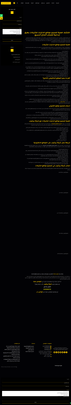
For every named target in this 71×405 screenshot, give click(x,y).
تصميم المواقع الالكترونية (15, 54)
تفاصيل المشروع (66, 396)
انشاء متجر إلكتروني (12, 32)
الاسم (20, 17)
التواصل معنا (37, 281)
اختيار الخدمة (12, 30)
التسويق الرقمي (17, 59)
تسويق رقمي (12, 33)
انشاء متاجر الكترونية (16, 57)
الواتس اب (39, 292)
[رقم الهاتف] (12, 26)
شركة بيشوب (62, 101)
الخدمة (20, 28)
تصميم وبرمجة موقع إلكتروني (12, 31)
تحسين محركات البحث (16, 62)
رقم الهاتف (20, 24)
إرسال (12, 40)
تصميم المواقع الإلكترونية (57, 123)
